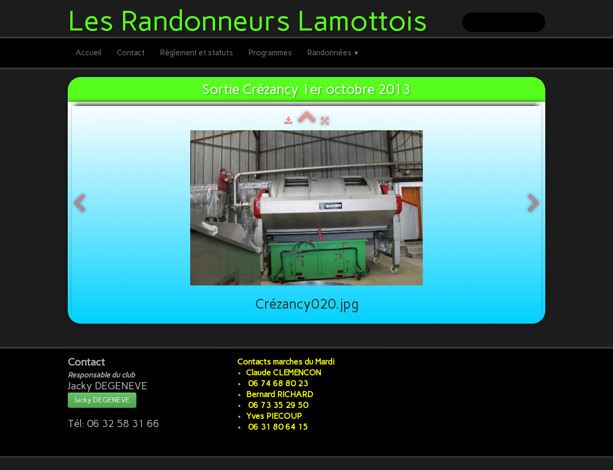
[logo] (251, 19)
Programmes (270, 52)
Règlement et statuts (196, 52)
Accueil (88, 52)
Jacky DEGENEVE (102, 400)
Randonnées (334, 52)
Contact (131, 52)
